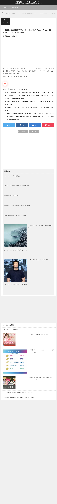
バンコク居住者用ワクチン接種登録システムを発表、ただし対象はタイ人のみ (29, 92)
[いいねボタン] (5, 84)
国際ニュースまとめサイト (28, 2)
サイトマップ (16, 7)
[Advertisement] (28, 52)
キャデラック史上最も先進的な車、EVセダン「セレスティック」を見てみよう (29, 113)
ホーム (6, 7)
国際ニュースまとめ (11, 36)
